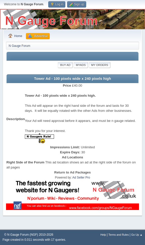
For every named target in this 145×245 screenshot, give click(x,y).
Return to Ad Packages (72, 172)
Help (103, 234)
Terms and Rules (119, 234)
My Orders (99, 64)
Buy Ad (65, 64)
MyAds (81, 64)
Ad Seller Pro (81, 177)
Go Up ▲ (136, 234)
